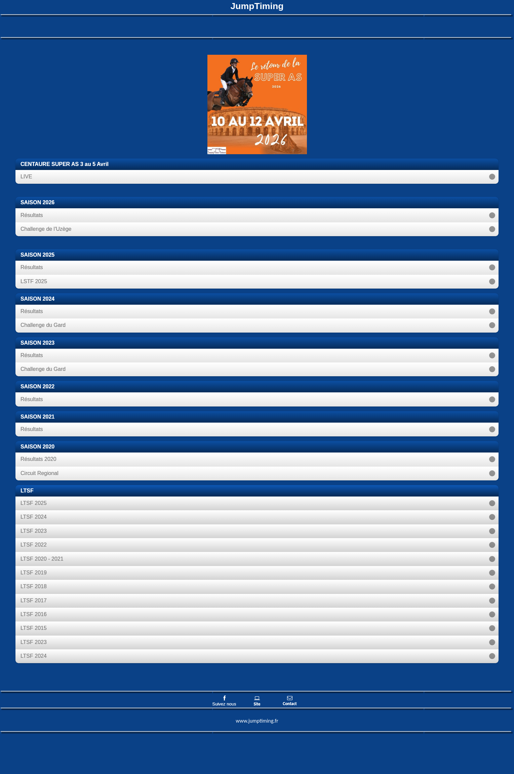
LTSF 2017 (34, 600)
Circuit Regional (39, 473)
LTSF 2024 (34, 517)
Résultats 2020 (38, 459)
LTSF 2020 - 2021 (42, 559)
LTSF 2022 (34, 545)
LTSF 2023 (34, 531)
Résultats (32, 215)
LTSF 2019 (34, 572)
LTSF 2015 (34, 628)
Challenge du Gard (43, 325)
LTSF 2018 (34, 586)
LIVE (26, 176)
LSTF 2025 (34, 281)
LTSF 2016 (34, 614)
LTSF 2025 (34, 503)
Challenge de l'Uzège (46, 229)
